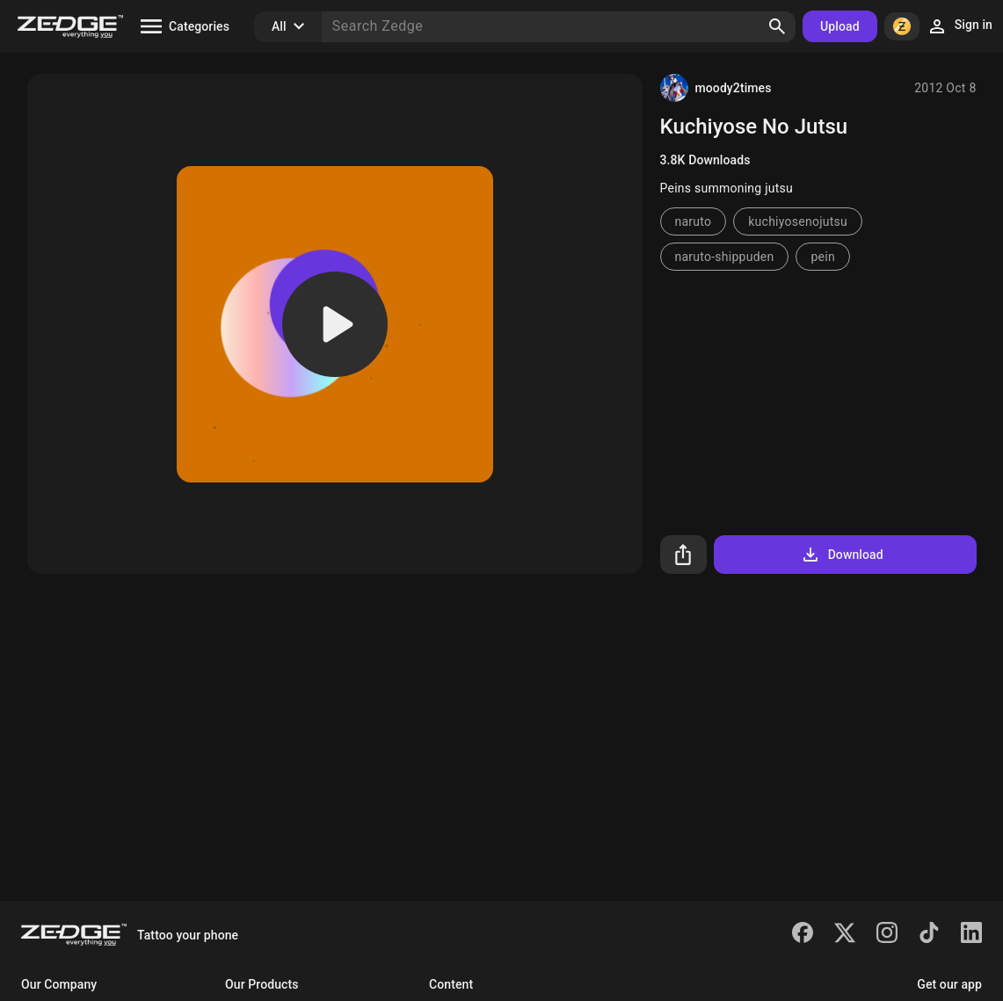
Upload (840, 26)
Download (841, 554)
